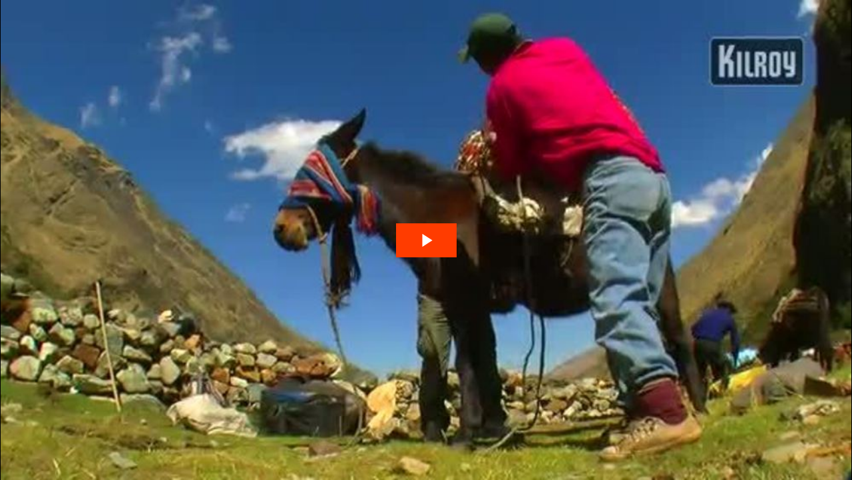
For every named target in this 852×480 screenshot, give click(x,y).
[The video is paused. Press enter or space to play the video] (426, 240)
